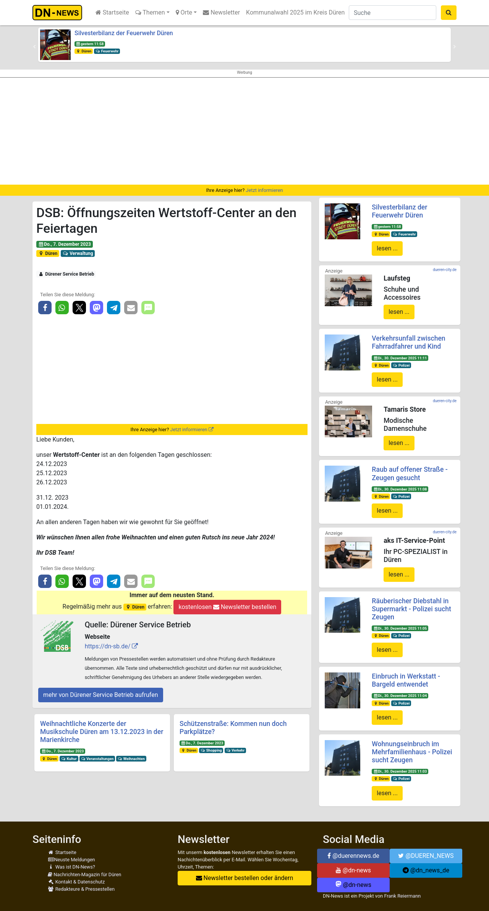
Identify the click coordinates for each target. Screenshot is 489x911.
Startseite (112, 12)
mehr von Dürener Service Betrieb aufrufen (100, 694)
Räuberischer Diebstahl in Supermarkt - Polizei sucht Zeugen (411, 609)
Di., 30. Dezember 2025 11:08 (400, 489)
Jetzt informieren (264, 190)
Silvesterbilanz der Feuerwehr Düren (123, 33)
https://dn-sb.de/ (108, 646)
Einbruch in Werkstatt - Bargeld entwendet (406, 680)
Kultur (69, 759)
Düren (83, 51)
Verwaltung (78, 253)
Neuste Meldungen (71, 859)
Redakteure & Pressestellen (81, 889)
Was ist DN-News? (71, 867)
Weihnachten (131, 759)
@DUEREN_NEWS (425, 855)
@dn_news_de (426, 870)
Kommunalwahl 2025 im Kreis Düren (295, 12)
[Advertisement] (244, 131)
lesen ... (387, 248)
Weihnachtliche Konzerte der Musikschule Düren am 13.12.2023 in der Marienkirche (101, 732)
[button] (34, 47)
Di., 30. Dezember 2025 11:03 (400, 771)
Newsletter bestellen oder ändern (244, 878)
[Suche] (392, 12)
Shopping (211, 750)
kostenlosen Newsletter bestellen (227, 607)
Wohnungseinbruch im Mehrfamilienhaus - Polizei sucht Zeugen (412, 752)
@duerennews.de (353, 855)
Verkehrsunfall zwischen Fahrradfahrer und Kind (408, 342)
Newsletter (221, 12)
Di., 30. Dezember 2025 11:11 (400, 358)
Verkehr (235, 750)
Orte (184, 12)
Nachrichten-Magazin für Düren (84, 874)
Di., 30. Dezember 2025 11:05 (400, 628)
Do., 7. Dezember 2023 (64, 244)
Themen (150, 12)
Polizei (401, 365)
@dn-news (353, 870)
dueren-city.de (445, 270)
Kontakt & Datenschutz (76, 882)
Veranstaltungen (97, 759)
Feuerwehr (107, 51)
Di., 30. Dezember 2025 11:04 (400, 695)
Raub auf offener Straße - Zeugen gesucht (409, 473)
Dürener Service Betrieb (66, 274)
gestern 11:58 (90, 44)
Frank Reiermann (402, 896)
